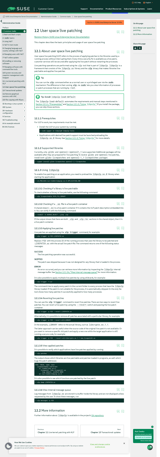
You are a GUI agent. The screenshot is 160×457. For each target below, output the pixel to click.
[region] (69, 445)
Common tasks (65, 17)
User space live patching (83, 17)
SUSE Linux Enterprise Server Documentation (21, 17)
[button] (8, 446)
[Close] (124, 443)
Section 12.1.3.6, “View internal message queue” (76, 272)
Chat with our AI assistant (143, 437)
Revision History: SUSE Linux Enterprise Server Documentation (62, 37)
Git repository (97, 415)
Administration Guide (49, 17)
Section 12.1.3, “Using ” (81, 104)
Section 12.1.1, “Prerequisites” (49, 104)
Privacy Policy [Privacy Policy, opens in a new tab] (39, 448)
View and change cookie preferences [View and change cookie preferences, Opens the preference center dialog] (100, 445)
